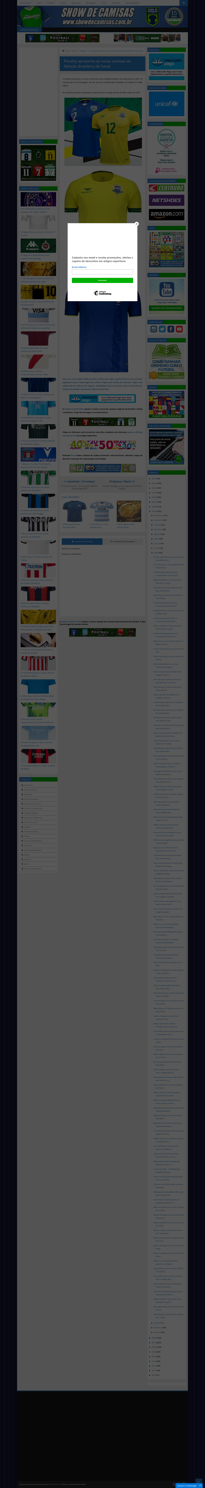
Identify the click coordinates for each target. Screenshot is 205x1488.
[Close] (137, 224)
